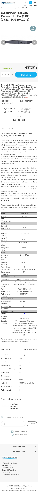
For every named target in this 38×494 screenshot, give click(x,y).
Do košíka (26, 74)
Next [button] (34, 42)
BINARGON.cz (21, 490)
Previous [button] (3, 42)
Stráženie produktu (27, 111)
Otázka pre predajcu (27, 108)
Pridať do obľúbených (13, 109)
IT (5, 8)
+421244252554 (21, 435)
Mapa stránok (31, 490)
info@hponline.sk (21, 431)
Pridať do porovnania (13, 112)
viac (26, 97)
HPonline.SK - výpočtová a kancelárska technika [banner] (8, 3)
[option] (19, 42)
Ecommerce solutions (9, 490)
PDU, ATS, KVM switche (25, 8)
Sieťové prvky (12, 8)
